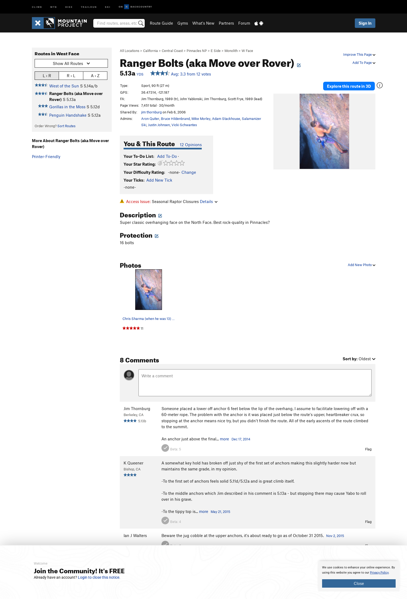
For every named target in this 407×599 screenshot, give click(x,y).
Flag (368, 449)
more (224, 438)
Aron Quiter (150, 118)
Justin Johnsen (159, 125)
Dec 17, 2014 (240, 439)
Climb (37, 6)
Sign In (365, 23)
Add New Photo (361, 265)
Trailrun (89, 6)
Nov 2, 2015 (335, 535)
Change (188, 172)
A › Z (95, 75)
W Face (247, 50)
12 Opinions (191, 144)
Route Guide (161, 23)
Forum (244, 23)
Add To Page (363, 62)
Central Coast (172, 50)
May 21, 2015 (220, 511)
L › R (47, 75)
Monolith (231, 50)
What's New (203, 23)
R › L (71, 75)
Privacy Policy (379, 572)
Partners (226, 23)
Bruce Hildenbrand (175, 118)
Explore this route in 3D (349, 86)
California (150, 50)
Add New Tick (159, 180)
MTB (53, 6)
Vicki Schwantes (184, 125)
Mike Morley (200, 118)
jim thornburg (151, 112)
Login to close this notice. (99, 577)
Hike (69, 6)
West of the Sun (64, 85)
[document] (359, 576)
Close (359, 583)
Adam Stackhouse (226, 118)
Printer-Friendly (46, 156)
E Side (216, 50)
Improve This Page (359, 54)
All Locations (129, 50)
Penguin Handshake (68, 115)
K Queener (133, 462)
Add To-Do (167, 156)
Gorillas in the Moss (67, 106)
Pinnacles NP (197, 50)
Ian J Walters (135, 535)
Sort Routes (66, 126)
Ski (108, 6)
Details (208, 201)
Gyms (182, 23)
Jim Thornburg (137, 408)
